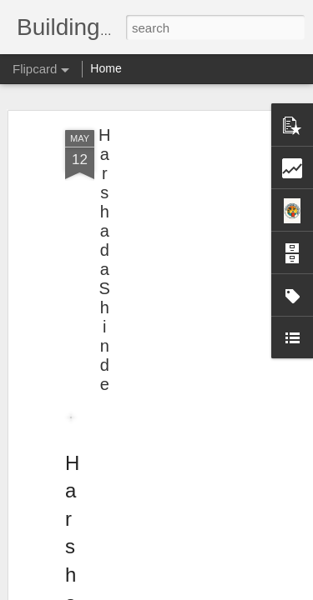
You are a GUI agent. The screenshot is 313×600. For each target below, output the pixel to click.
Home (105, 68)
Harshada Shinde (104, 207)
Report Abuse (257, 591)
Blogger (209, 591)
